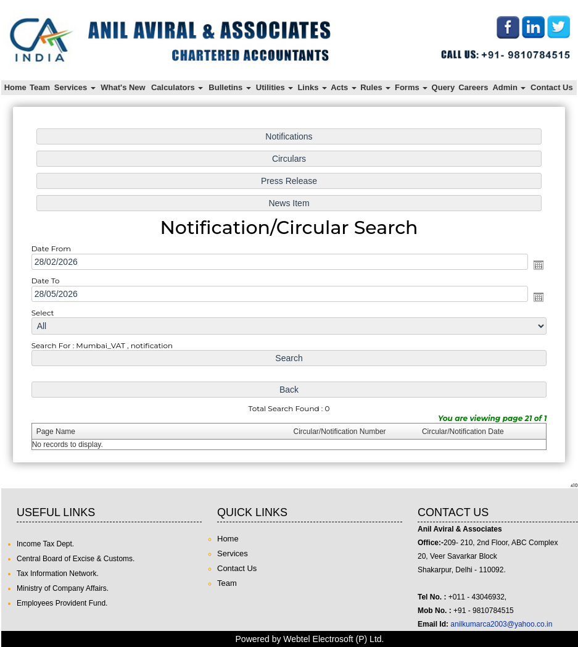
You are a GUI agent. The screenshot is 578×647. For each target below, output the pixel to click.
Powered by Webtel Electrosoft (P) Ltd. (310, 639)
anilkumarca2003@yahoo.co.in (501, 624)
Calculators (177, 87)
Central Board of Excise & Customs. (75, 558)
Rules (375, 87)
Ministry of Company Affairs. (63, 588)
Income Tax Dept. (45, 544)
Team (40, 87)
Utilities (275, 87)
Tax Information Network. (58, 573)
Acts (344, 87)
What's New (123, 87)
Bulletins (229, 87)
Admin (509, 87)
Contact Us (552, 87)
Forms (411, 87)
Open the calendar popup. (529, 265)
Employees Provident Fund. (62, 603)
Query (443, 87)
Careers (473, 87)
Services (75, 87)
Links (312, 87)
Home (15, 87)
